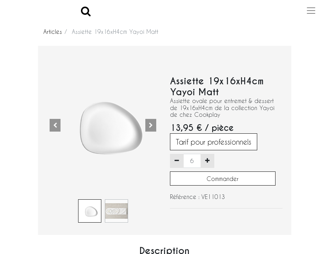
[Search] (86, 10)
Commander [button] (223, 178)
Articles (52, 31)
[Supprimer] (177, 161)
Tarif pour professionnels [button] (213, 142)
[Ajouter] (207, 161)
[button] (55, 125)
